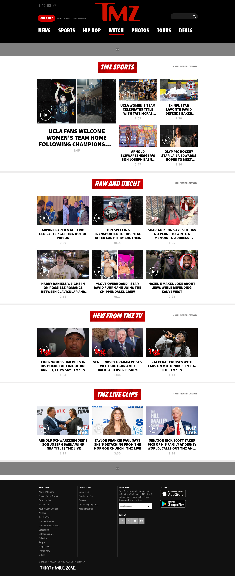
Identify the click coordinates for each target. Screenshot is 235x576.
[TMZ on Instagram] (54, 5)
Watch (116, 30)
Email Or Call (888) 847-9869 (71, 19)
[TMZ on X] (44, 6)
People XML (44, 546)
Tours (164, 30)
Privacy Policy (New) (48, 496)
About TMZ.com (46, 492)
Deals (185, 30)
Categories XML (46, 534)
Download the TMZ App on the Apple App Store (173, 493)
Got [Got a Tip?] (46, 18)
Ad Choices (44, 504)
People (42, 542)
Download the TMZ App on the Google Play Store (173, 504)
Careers (82, 500)
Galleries (43, 538)
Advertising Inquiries (88, 504)
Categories (44, 530)
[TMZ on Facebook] (39, 6)
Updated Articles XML (49, 525)
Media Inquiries (86, 509)
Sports (66, 30)
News (44, 30)
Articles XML (45, 517)
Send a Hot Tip (86, 496)
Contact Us (84, 492)
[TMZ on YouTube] (135, 521)
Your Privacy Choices (48, 509)
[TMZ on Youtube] (49, 5)
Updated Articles (46, 521)
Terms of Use (45, 500)
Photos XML (44, 551)
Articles (42, 513)
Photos (140, 30)
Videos (42, 555)
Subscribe (149, 506)
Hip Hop (92, 30)
